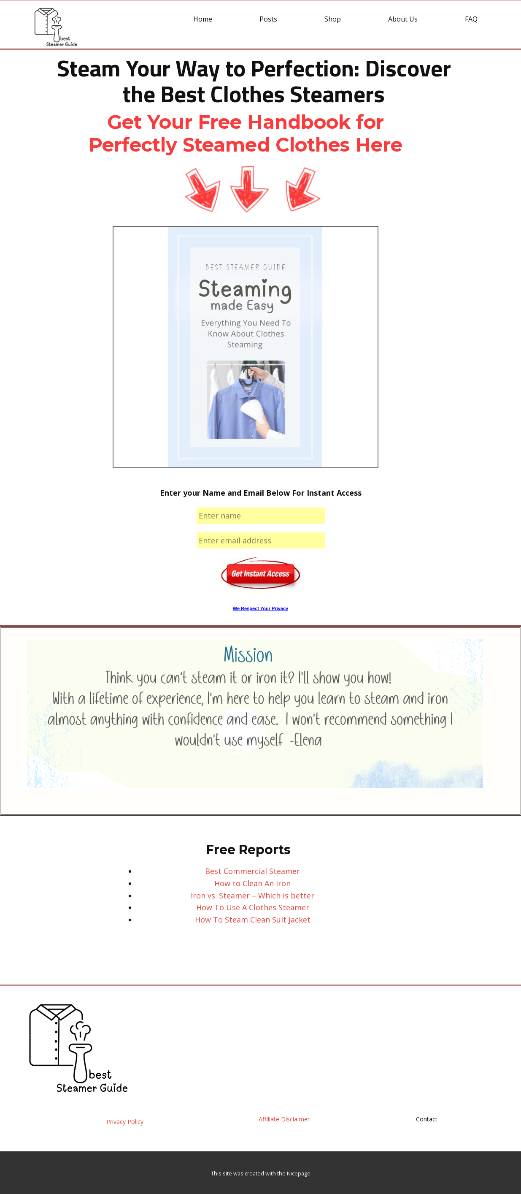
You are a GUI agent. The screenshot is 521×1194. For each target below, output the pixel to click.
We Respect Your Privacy (260, 608)
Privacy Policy (124, 1122)
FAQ (471, 19)
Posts (268, 19)
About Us (403, 19)
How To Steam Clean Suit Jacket (252, 919)
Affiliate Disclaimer (284, 1119)
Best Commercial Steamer (252, 871)
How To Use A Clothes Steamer (252, 907)
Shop (332, 19)
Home (202, 19)
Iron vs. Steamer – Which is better (252, 895)
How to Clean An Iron (252, 883)
